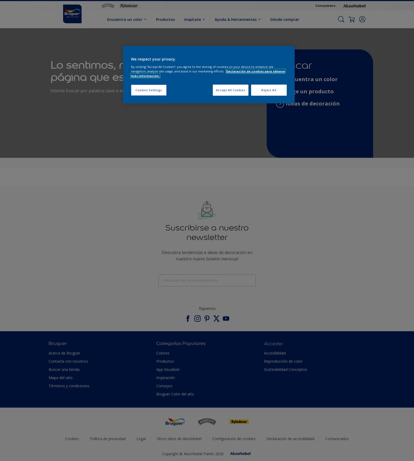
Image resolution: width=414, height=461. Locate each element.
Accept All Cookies (230, 90)
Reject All (268, 90)
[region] (209, 74)
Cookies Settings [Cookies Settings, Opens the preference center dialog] (148, 90)
